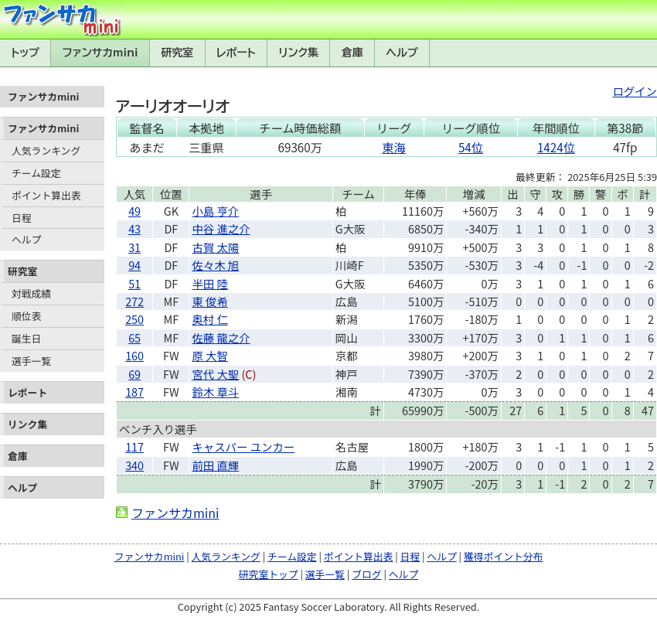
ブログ (366, 574)
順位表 (26, 315)
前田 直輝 (215, 465)
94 (134, 265)
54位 (470, 146)
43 (134, 228)
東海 (393, 146)
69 (134, 374)
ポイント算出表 (46, 195)
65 (134, 337)
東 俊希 (209, 301)
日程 (22, 217)
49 (134, 211)
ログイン (634, 91)
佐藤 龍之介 (221, 337)
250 (134, 319)
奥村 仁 (209, 319)
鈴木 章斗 (215, 391)
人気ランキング (46, 150)
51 (134, 283)
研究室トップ (268, 574)
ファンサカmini (100, 52)
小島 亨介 (215, 211)
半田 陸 (209, 283)
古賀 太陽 (215, 247)
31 (134, 247)
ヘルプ (402, 52)
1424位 (556, 146)
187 (134, 391)
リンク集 (298, 52)
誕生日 (26, 338)
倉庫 (352, 52)
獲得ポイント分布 (503, 556)
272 (134, 301)
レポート (236, 52)
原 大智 (209, 355)
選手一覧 (31, 360)
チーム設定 (36, 172)
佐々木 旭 (215, 265)
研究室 (177, 52)
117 (134, 446)
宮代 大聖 (215, 374)
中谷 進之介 (221, 228)
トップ (25, 52)
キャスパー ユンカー (243, 446)
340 (134, 465)
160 (134, 355)
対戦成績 (31, 293)
